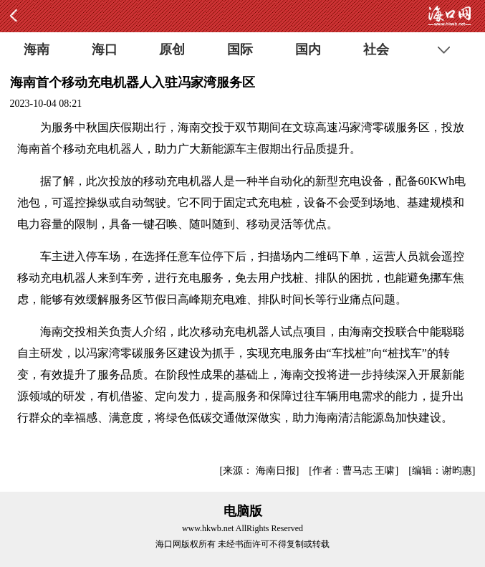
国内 (308, 49)
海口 (104, 49)
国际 (240, 49)
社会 (376, 49)
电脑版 (243, 511)
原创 (172, 49)
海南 (36, 49)
